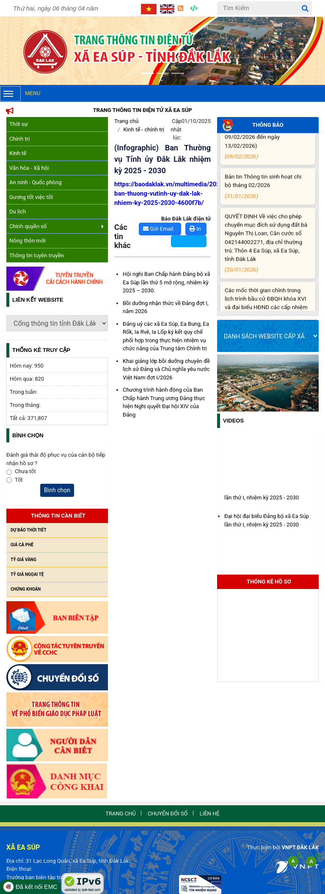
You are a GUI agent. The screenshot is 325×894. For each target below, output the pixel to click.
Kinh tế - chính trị (143, 129)
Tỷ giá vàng (23, 559)
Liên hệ (212, 813)
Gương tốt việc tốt (31, 197)
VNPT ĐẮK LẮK (300, 847)
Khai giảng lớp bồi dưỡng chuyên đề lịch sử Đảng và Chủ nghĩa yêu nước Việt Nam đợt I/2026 (166, 369)
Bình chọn (57, 490)
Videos (233, 420)
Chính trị (19, 139)
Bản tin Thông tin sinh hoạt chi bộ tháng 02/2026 (266, 191)
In (195, 229)
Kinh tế (17, 153)
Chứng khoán (26, 589)
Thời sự (18, 124)
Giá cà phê (22, 544)
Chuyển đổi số (168, 813)
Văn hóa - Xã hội (29, 168)
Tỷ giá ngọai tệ (27, 574)
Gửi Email (158, 229)
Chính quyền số (56, 226)
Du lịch (17, 211)
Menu (20, 93)
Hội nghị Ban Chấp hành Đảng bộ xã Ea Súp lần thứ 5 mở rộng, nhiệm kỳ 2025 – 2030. (166, 282)
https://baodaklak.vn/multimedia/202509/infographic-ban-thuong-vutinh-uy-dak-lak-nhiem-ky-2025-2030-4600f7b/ (191, 193)
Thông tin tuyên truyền (36, 255)
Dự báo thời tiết (29, 530)
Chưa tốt (25, 471)
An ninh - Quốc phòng (35, 182)
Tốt (19, 480)
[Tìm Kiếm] (264, 8)
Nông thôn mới (27, 240)
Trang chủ (126, 121)
